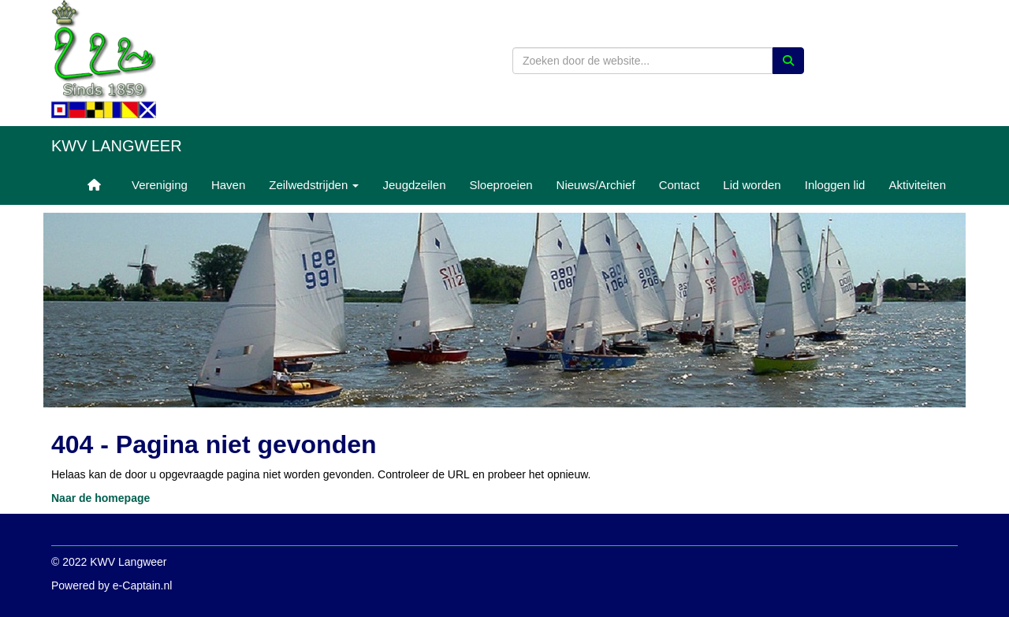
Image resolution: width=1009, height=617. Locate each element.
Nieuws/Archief (596, 184)
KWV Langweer (116, 145)
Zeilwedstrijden (314, 184)
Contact (679, 184)
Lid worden (751, 184)
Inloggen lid (835, 184)
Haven (228, 184)
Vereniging (160, 184)
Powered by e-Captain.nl (111, 585)
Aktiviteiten (917, 184)
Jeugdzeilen (413, 184)
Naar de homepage (100, 498)
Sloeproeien (501, 184)
